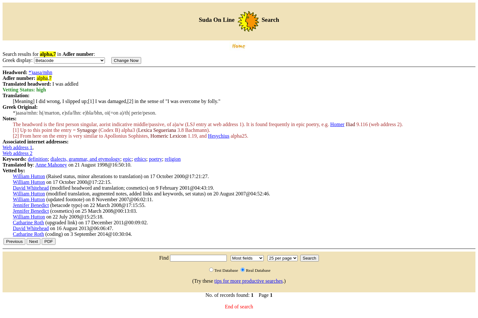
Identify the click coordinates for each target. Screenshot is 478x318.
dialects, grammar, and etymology (85, 159)
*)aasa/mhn (40, 72)
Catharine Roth (28, 222)
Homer (337, 124)
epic (127, 159)
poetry (155, 159)
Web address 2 (17, 153)
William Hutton (29, 176)
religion (173, 159)
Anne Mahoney (51, 165)
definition (38, 159)
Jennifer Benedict (31, 205)
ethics (140, 159)
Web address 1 (17, 147)
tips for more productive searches (248, 281)
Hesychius (218, 136)
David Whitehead (31, 188)
